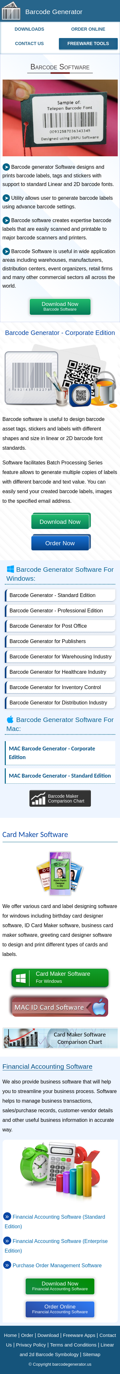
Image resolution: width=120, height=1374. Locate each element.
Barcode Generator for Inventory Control (55, 687)
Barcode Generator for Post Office (48, 626)
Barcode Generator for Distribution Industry (58, 702)
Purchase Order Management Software (57, 1265)
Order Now (60, 543)
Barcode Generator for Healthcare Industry (58, 672)
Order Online (88, 29)
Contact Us (29, 43)
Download (48, 1335)
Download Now (60, 306)
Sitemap (91, 1354)
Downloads (29, 29)
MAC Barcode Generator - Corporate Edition (52, 753)
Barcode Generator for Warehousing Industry (61, 656)
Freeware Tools (88, 43)
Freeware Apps (79, 1335)
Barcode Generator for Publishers (48, 641)
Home (10, 1335)
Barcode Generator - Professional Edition (56, 610)
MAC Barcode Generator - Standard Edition (60, 775)
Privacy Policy (31, 1344)
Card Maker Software (60, 978)
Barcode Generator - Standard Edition (53, 595)
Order (27, 1335)
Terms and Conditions (73, 1344)
